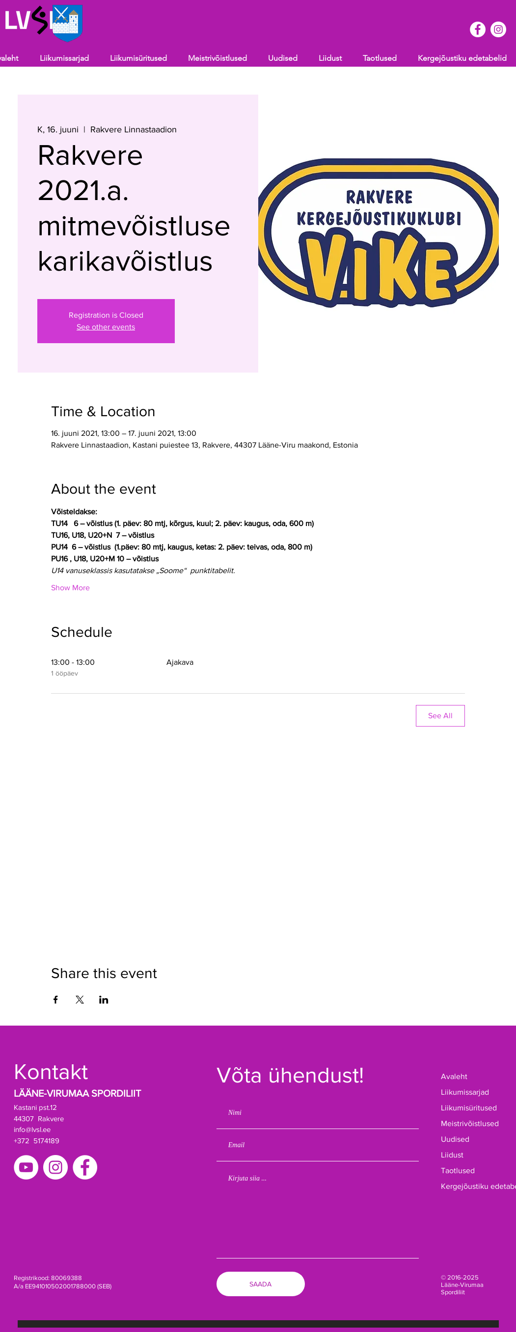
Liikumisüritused (469, 1108)
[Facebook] (85, 1167)
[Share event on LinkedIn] (104, 1000)
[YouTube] (26, 1167)
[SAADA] (261, 1284)
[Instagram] (55, 1167)
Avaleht (454, 1076)
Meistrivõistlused (470, 1123)
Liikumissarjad (465, 1092)
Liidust (452, 1155)
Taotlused (458, 1170)
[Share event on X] (79, 1000)
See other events (106, 327)
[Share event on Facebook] (55, 1000)
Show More (70, 587)
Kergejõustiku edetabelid (471, 1186)
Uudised (455, 1139)
